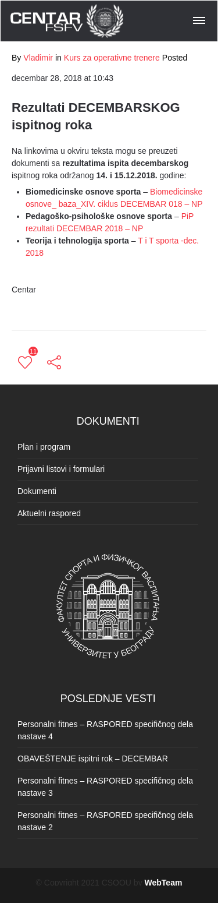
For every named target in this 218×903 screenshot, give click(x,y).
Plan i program (43, 447)
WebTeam (164, 882)
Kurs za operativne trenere (112, 57)
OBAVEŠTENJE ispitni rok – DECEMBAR (92, 758)
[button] (200, 18)
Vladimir (38, 57)
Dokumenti (36, 491)
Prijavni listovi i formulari (61, 469)
